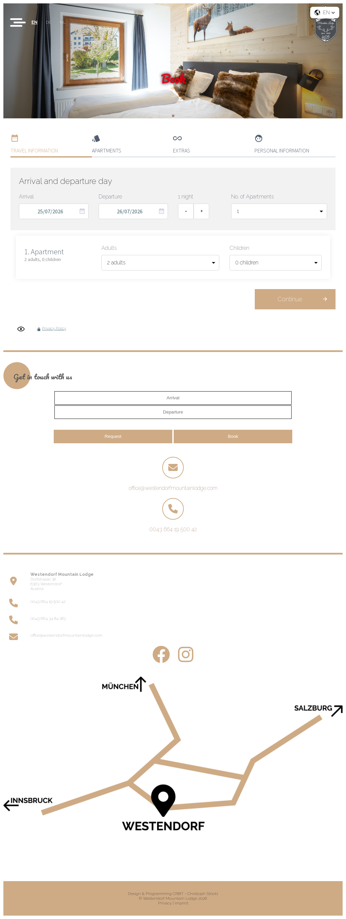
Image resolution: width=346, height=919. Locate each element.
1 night (185, 196)
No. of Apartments (252, 196)
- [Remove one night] (186, 211)
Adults (109, 248)
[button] (324, 12)
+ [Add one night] (201, 211)
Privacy (165, 903)
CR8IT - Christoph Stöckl (195, 893)
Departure (110, 196)
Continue (289, 299)
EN (34, 22)
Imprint (181, 903)
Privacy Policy (54, 328)
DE (48, 22)
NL (63, 22)
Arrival (26, 196)
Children (239, 248)
